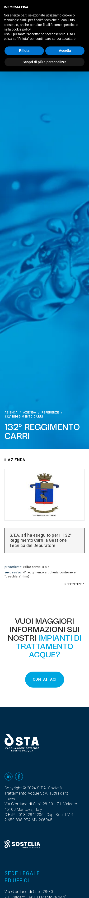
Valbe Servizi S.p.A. (36, 567)
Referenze (50, 412)
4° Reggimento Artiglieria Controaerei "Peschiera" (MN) (41, 574)
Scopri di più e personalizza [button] (44, 62)
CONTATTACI (44, 679)
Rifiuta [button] (24, 50)
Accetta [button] (65, 50)
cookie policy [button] (21, 29)
